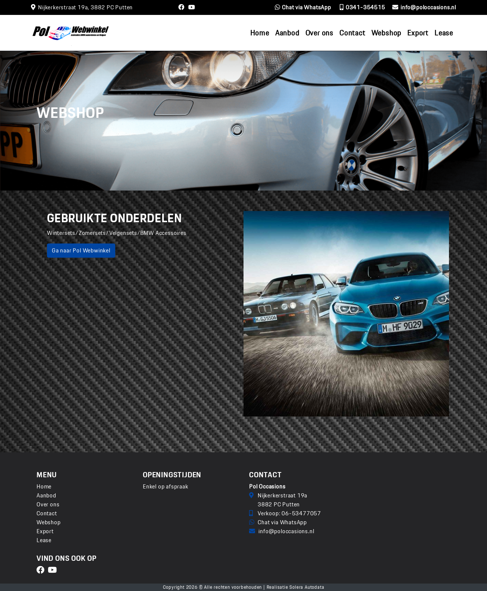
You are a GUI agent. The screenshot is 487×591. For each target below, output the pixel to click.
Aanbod (46, 495)
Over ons (319, 33)
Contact (352, 33)
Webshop (386, 33)
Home (259, 33)
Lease (443, 33)
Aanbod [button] (287, 33)
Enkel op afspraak (165, 486)
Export (417, 33)
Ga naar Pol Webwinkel (81, 250)
